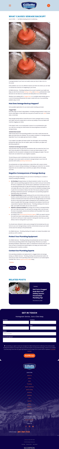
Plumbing (11, 262)
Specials (29, 401)
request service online (25, 259)
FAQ (29, 398)
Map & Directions (29, 420)
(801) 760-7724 (15, 259)
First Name (5, 319)
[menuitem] (23, 444)
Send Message (29, 356)
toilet (44, 113)
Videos (29, 378)
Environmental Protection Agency (28, 214)
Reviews (29, 406)
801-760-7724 (24, 432)
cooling (30, 92)
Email (31, 325)
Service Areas (29, 389)
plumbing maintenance (26, 160)
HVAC (29, 381)
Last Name (32, 319)
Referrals (29, 395)
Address (5, 331)
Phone (4, 325)
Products (29, 392)
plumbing (37, 92)
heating (26, 92)
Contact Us (29, 409)
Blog (29, 404)
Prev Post (13, 268)
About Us (29, 375)
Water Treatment (29, 387)
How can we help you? (8, 336)
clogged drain (27, 96)
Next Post (22, 268)
